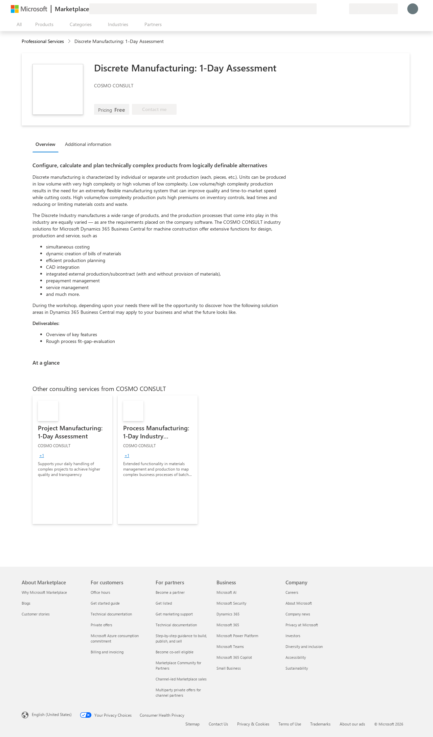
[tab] (47, 143)
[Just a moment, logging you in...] (412, 8)
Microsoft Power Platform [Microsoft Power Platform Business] (237, 635)
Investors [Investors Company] (293, 635)
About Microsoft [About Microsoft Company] (299, 603)
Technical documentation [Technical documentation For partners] (176, 624)
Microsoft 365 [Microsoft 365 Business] (227, 624)
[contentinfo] (69, 41)
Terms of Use (289, 724)
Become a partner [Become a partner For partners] (170, 592)
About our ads (352, 724)
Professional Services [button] (43, 41)
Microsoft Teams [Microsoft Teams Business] (230, 646)
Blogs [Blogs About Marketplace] (26, 603)
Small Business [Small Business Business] (228, 668)
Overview (45, 144)
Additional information (88, 144)
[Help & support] (327, 9)
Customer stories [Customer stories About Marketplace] (36, 613)
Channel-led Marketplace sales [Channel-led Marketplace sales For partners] (181, 678)
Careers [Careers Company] (292, 592)
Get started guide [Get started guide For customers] (105, 603)
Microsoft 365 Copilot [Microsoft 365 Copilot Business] (234, 657)
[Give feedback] (319, 9)
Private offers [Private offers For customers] (101, 624)
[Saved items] (335, 9)
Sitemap (192, 724)
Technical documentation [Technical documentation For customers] (111, 613)
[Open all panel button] (17, 24)
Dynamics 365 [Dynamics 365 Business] (228, 613)
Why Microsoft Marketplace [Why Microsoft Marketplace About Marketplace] (44, 592)
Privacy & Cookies (253, 724)
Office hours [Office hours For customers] (100, 592)
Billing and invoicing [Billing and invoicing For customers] (107, 651)
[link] (72, 459)
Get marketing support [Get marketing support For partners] (174, 613)
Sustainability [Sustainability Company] (297, 668)
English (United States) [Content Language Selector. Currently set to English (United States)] (52, 714)
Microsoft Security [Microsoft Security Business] (231, 603)
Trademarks (320, 724)
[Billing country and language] (373, 8)
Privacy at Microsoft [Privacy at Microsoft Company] (302, 624)
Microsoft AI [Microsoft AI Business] (226, 592)
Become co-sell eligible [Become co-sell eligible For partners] (174, 651)
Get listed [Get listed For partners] (164, 603)
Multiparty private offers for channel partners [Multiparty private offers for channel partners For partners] (178, 692)
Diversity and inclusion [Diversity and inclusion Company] (304, 646)
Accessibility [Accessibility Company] (296, 657)
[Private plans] (343, 9)
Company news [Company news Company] (298, 613)
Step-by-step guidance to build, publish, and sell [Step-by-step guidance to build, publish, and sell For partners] (181, 638)
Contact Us (218, 724)
